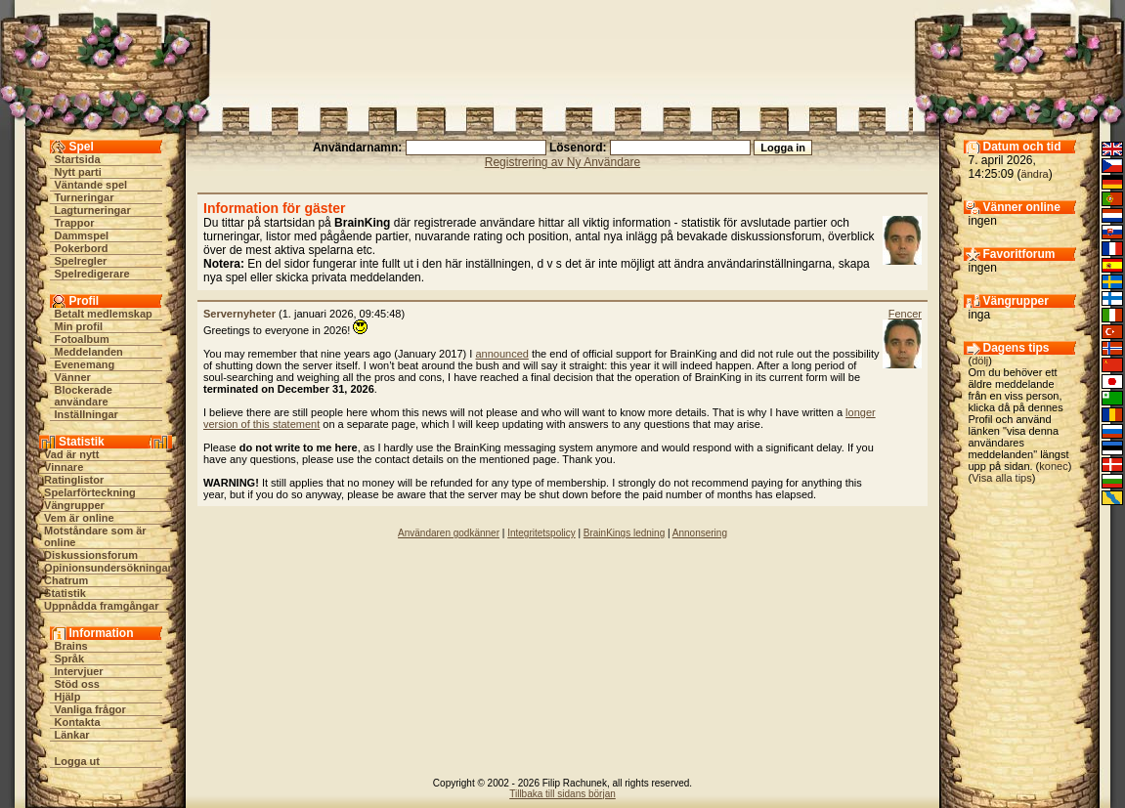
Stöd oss (77, 684)
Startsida (78, 159)
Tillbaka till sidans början (562, 793)
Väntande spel (91, 185)
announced (501, 354)
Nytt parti (78, 172)
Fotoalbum (82, 339)
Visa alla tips (1002, 478)
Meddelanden (89, 352)
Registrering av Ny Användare (562, 162)
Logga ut (77, 761)
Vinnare (63, 467)
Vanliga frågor (90, 709)
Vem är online (79, 518)
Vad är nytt (71, 454)
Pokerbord (81, 248)
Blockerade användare (83, 395)
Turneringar (84, 197)
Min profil (79, 326)
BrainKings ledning (624, 533)
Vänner (73, 377)
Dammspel (82, 235)
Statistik (65, 593)
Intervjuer (79, 671)
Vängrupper (74, 505)
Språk (70, 658)
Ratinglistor (74, 480)
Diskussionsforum (91, 555)
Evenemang (85, 364)
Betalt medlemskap (103, 313)
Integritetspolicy (541, 533)
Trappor (75, 223)
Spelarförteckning (90, 492)
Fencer (905, 313)
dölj (980, 360)
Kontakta (78, 722)
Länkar (72, 735)
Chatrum (66, 580)
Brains (71, 646)
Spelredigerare (92, 273)
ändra (1035, 174)
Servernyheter (239, 313)
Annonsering (699, 533)
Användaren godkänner (448, 533)
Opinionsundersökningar (108, 568)
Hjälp (68, 696)
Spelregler (81, 261)
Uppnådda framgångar (101, 606)
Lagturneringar (93, 210)
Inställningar (86, 414)
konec (1053, 466)
